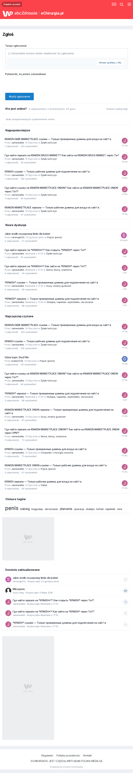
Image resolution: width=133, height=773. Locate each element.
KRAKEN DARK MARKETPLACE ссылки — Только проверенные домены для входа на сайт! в (58, 139)
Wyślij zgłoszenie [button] (19, 96)
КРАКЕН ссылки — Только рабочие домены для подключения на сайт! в (47, 171)
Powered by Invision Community (66, 767)
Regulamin (47, 755)
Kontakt (87, 755)
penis (11, 508)
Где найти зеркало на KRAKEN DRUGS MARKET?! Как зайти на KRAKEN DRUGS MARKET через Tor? (62, 155)
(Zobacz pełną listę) (117, 108)
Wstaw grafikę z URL (110, 62)
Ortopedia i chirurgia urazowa (57, 452)
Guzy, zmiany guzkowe (58, 285)
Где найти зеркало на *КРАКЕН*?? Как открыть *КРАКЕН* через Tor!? (45, 250)
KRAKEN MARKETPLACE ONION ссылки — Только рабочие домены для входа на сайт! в (56, 465)
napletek (110, 509)
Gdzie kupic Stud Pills (17, 357)
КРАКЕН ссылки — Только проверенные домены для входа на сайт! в (46, 449)
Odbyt (44, 485)
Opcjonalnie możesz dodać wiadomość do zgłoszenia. (41, 53)
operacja (79, 509)
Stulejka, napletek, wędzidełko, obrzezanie (70, 302)
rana (119, 509)
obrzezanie (51, 509)
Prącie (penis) (54, 237)
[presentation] (31, 83)
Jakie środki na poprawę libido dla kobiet (27, 233)
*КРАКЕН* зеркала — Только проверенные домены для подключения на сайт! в (52, 298)
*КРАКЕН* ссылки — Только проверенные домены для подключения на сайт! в (51, 282)
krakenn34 (17, 360)
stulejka (90, 509)
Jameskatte (17, 142)
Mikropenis (19, 589)
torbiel (100, 509)
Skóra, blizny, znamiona (59, 269)
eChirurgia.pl (52, 13)
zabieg (25, 509)
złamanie (66, 509)
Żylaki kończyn (49, 142)
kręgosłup (37, 509)
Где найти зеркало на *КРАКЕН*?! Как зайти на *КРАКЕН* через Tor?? (45, 266)
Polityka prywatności (68, 755)
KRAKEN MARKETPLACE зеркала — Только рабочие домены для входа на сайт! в (52, 207)
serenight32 (17, 237)
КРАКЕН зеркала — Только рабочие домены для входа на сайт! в (43, 481)
